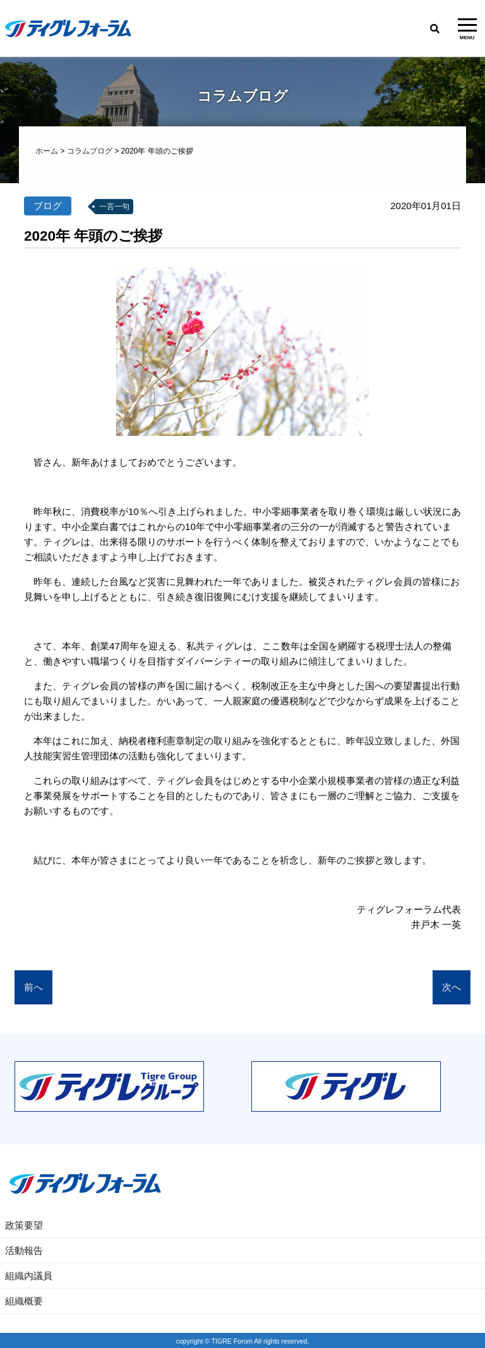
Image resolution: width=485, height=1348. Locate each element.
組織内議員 (28, 1275)
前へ (33, 987)
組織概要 (24, 1301)
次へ (451, 987)
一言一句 (114, 207)
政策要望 (24, 1225)
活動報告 (24, 1250)
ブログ (47, 206)
